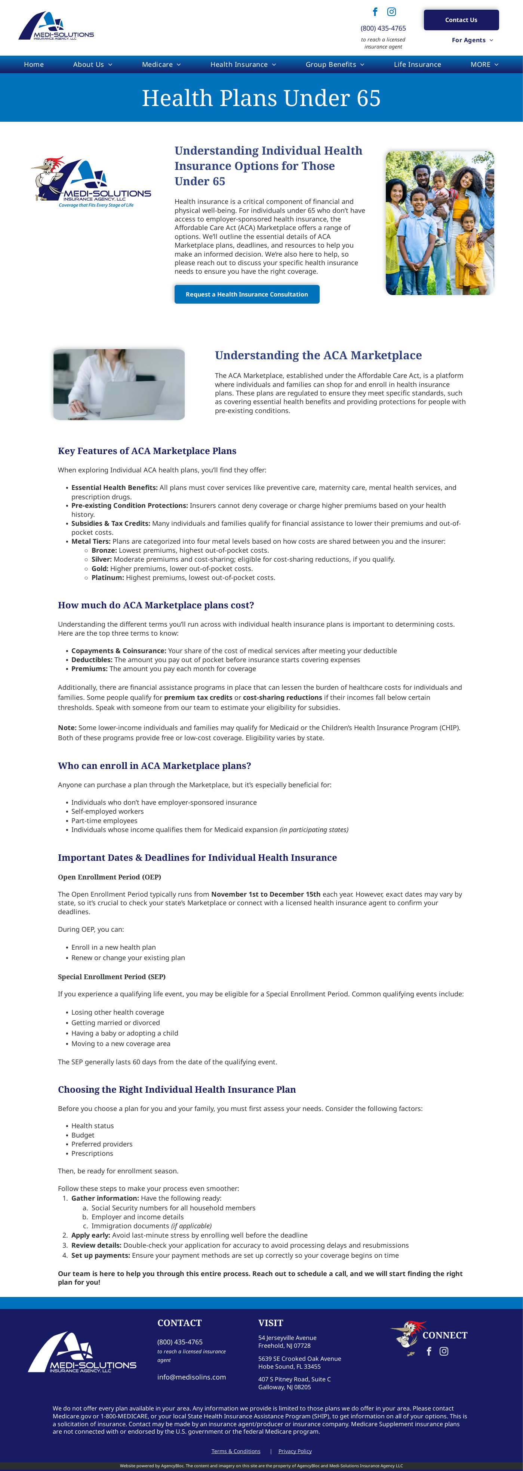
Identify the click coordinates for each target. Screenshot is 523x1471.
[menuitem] (472, 40)
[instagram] (391, 13)
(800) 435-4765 (383, 28)
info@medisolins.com (191, 1376)
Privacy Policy (295, 1451)
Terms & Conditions (236, 1451)
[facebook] (375, 13)
